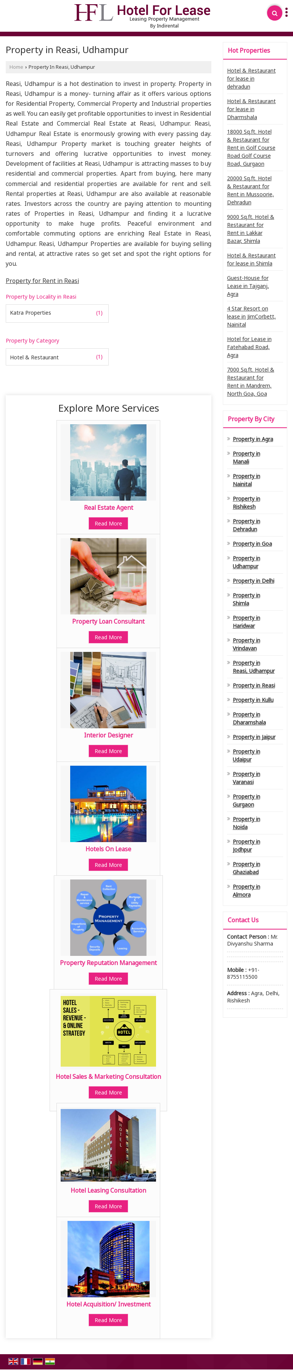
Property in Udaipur (246, 755)
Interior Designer (108, 735)
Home (16, 67)
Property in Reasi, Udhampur (254, 666)
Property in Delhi (253, 580)
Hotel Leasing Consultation (108, 1191)
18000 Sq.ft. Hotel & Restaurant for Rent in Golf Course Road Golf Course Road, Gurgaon (251, 147)
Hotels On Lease (108, 849)
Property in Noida (246, 823)
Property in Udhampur (246, 562)
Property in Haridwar (246, 621)
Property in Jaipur (254, 736)
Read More (108, 523)
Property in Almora (246, 890)
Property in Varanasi (246, 778)
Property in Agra (253, 439)
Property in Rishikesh (246, 502)
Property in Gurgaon (246, 800)
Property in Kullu (253, 699)
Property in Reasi (254, 685)
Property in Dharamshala (249, 718)
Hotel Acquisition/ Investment (108, 1304)
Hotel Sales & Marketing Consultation (108, 1077)
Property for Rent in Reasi (42, 281)
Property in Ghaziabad (246, 868)
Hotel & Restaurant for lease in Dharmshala (251, 109)
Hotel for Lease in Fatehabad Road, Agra (249, 347)
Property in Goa (252, 543)
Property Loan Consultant (108, 622)
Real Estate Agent (108, 508)
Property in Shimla (246, 599)
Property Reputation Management (108, 963)
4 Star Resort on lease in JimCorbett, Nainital (251, 316)
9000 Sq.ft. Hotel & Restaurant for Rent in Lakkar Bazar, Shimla (250, 228)
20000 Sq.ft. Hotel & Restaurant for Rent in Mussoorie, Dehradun (250, 190)
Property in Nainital (246, 480)
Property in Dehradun (246, 525)
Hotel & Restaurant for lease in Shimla (251, 259)
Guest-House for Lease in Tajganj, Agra (248, 285)
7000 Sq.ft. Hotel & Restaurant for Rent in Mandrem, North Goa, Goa (250, 381)
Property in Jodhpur (246, 845)
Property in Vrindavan (246, 644)
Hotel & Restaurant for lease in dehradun (251, 78)
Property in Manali (246, 457)
